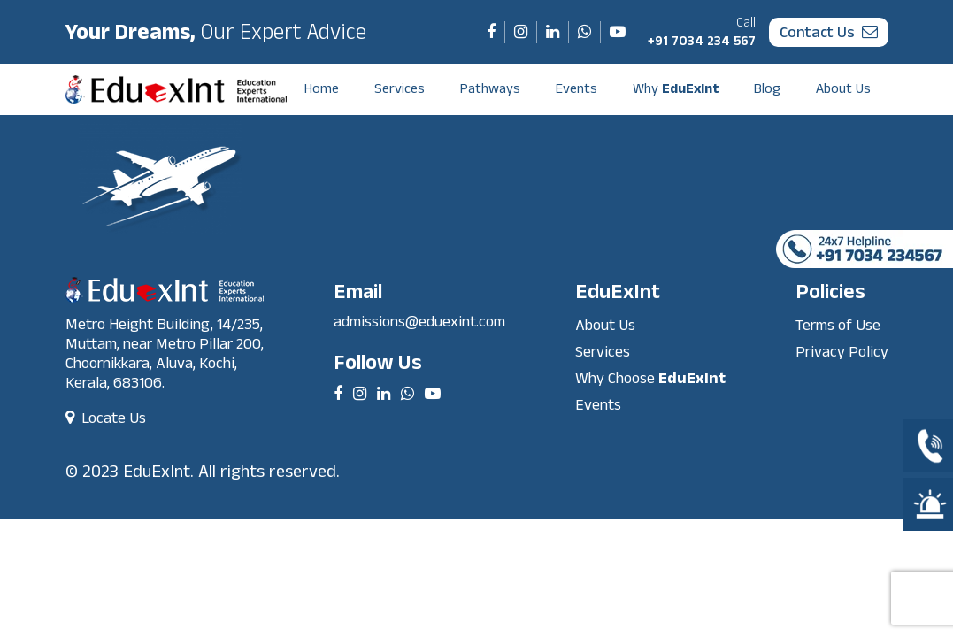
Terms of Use (837, 325)
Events (576, 89)
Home (321, 89)
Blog (767, 89)
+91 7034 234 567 (702, 31)
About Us (843, 89)
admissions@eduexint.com (419, 322)
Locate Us (105, 418)
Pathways (490, 89)
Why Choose (650, 378)
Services (399, 89)
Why (676, 89)
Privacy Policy (841, 352)
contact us (829, 32)
